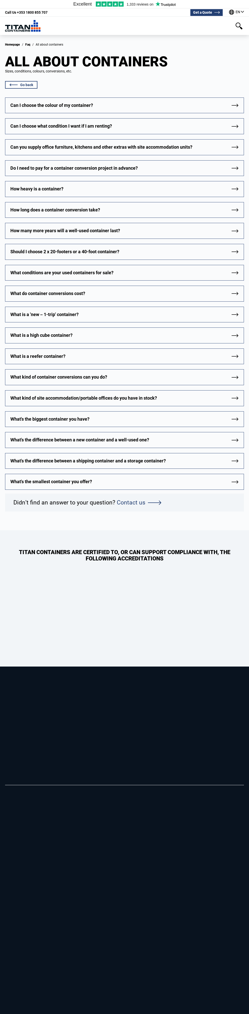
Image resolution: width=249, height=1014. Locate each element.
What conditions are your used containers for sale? (62, 272)
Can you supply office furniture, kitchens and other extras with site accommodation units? (101, 147)
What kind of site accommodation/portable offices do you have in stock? (83, 398)
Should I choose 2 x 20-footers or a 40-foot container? (64, 251)
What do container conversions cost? (47, 293)
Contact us (139, 502)
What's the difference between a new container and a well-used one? (79, 439)
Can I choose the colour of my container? (51, 105)
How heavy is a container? (36, 188)
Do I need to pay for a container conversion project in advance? (74, 168)
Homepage (12, 44)
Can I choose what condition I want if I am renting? (61, 126)
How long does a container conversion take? (55, 209)
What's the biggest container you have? (49, 419)
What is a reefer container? (37, 356)
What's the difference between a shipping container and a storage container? (88, 460)
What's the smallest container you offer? (51, 481)
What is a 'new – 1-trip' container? (44, 314)
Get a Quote (202, 12)
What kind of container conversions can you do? (58, 377)
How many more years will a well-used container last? (65, 230)
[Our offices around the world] (236, 12)
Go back (21, 85)
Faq (27, 44)
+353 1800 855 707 (26, 12)
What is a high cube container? (41, 335)
